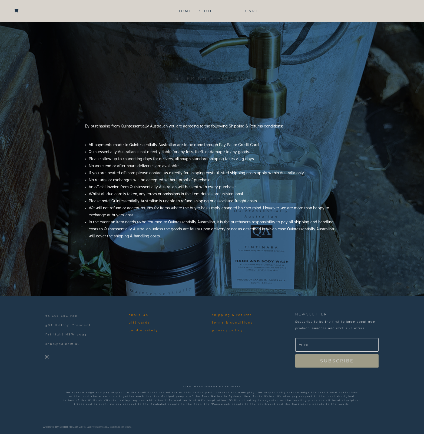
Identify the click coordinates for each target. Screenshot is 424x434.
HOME (185, 11)
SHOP (206, 11)
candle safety (143, 330)
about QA (138, 315)
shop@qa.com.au (62, 344)
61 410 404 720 (61, 316)
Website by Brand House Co (62, 427)
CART (252, 11)
